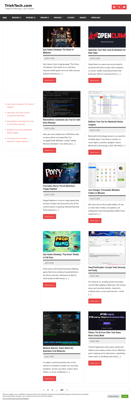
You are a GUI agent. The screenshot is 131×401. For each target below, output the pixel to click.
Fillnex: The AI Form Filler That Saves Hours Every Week (104, 334)
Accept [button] (125, 396)
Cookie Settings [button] (113, 396)
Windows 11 (16, 17)
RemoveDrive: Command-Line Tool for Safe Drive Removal (61, 121)
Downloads (95, 17)
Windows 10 (30, 17)
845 (61, 390)
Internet (71, 17)
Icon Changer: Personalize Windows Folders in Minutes (104, 192)
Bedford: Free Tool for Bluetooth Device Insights (105, 123)
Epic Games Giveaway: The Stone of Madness (58, 51)
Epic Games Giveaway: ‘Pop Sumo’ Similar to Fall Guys (61, 256)
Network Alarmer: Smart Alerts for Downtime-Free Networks (58, 350)
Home (5, 17)
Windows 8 (44, 17)
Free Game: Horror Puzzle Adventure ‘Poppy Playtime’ (59, 187)
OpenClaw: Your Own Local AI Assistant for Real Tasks (107, 51)
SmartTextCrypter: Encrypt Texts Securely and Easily (106, 269)
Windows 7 (58, 17)
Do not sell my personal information (16, 398)
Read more (49, 80)
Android (83, 17)
